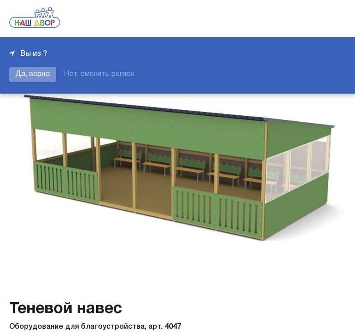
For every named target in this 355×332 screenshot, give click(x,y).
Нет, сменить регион (99, 74)
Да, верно (32, 74)
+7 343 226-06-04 (314, 18)
